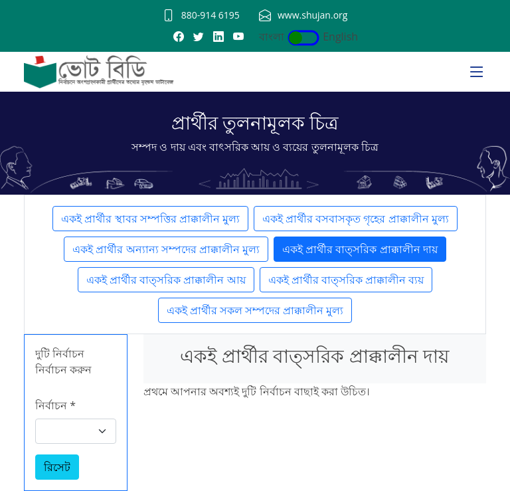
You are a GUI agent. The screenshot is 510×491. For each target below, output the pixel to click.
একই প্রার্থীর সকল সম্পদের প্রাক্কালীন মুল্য (255, 310)
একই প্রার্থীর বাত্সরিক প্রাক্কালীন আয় (166, 279)
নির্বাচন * (55, 405)
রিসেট (57, 467)
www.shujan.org (312, 15)
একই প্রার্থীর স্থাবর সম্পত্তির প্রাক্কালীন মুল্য (150, 218)
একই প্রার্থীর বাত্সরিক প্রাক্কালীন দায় (360, 249)
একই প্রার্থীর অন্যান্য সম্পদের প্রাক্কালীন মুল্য (166, 249)
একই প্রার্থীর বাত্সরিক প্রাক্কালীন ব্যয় (346, 279)
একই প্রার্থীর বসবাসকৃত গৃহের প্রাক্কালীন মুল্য (355, 218)
